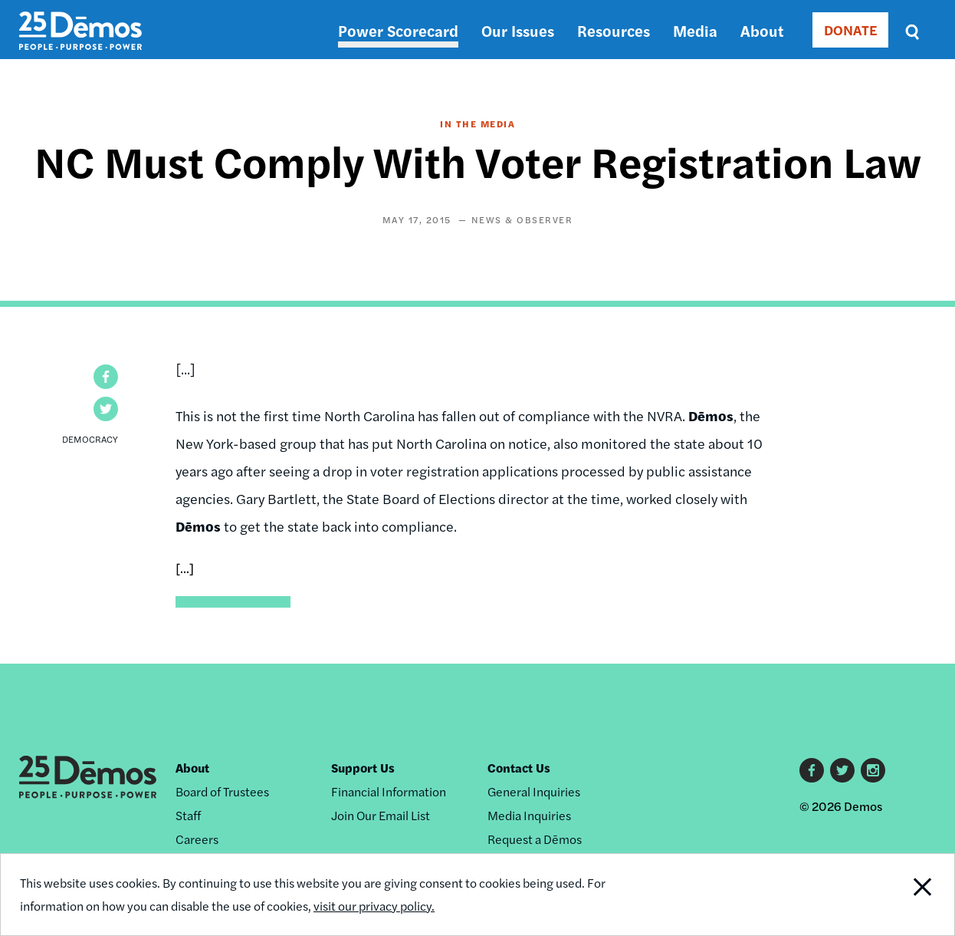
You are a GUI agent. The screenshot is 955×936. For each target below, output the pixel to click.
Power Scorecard (398, 30)
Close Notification (905, 894)
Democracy (90, 439)
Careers (197, 839)
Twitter (842, 770)
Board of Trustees (222, 791)
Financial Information (388, 791)
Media (695, 30)
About (761, 30)
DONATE (850, 29)
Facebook (811, 770)
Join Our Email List (380, 815)
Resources (613, 30)
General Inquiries (533, 791)
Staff (188, 815)
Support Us (363, 767)
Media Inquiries (529, 815)
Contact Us (518, 767)
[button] (106, 376)
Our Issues (517, 30)
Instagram (873, 770)
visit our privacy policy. (374, 906)
